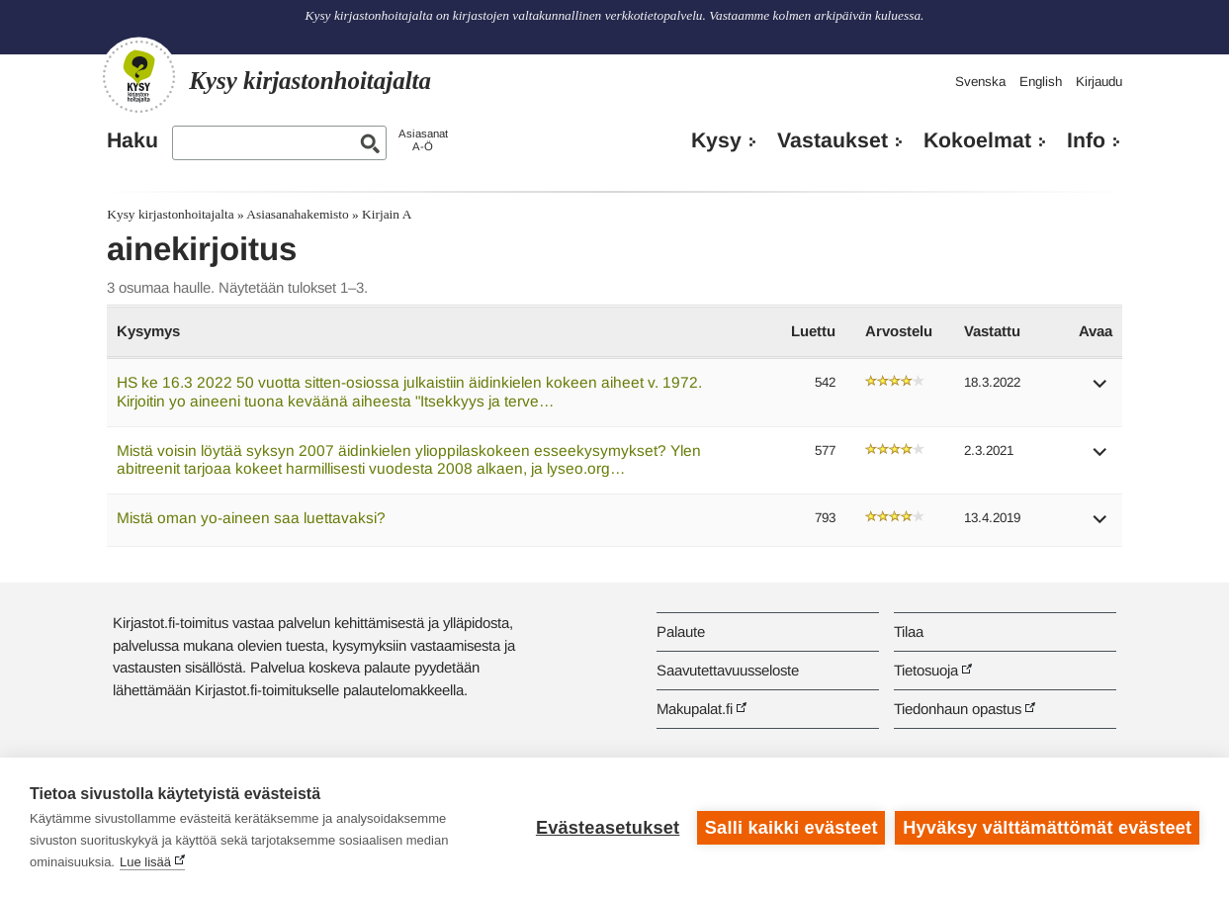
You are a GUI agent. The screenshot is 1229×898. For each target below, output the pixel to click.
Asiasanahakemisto (297, 214)
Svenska (980, 81)
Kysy (716, 140)
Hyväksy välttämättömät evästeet (1047, 828)
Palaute (681, 631)
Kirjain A (386, 214)
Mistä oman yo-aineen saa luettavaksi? (251, 517)
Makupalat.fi (695, 708)
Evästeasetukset (607, 828)
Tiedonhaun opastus (957, 708)
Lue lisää (145, 861)
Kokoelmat (977, 140)
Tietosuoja (926, 670)
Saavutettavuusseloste (728, 670)
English (1040, 81)
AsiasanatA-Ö (423, 140)
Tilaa (908, 631)
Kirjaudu (1099, 81)
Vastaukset (832, 140)
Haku (132, 140)
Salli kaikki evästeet (791, 828)
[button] (1100, 390)
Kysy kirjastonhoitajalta (170, 214)
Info (1086, 140)
